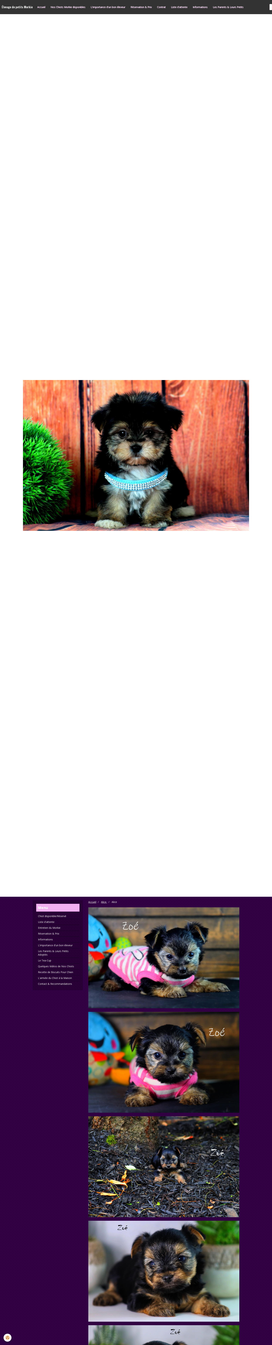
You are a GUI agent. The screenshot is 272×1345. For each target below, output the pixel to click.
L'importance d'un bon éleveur (108, 7)
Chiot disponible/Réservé (52, 916)
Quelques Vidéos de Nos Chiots (56, 966)
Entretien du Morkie (49, 927)
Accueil (41, 7)
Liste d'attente (179, 7)
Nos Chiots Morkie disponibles (68, 7)
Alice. (104, 902)
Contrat (161, 7)
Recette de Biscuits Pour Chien (55, 972)
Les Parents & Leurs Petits (228, 7)
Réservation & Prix (141, 7)
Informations (200, 7)
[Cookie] (7, 1338)
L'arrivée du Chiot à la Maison (55, 978)
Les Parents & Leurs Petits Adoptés (53, 952)
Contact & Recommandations (55, 983)
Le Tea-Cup (44, 960)
